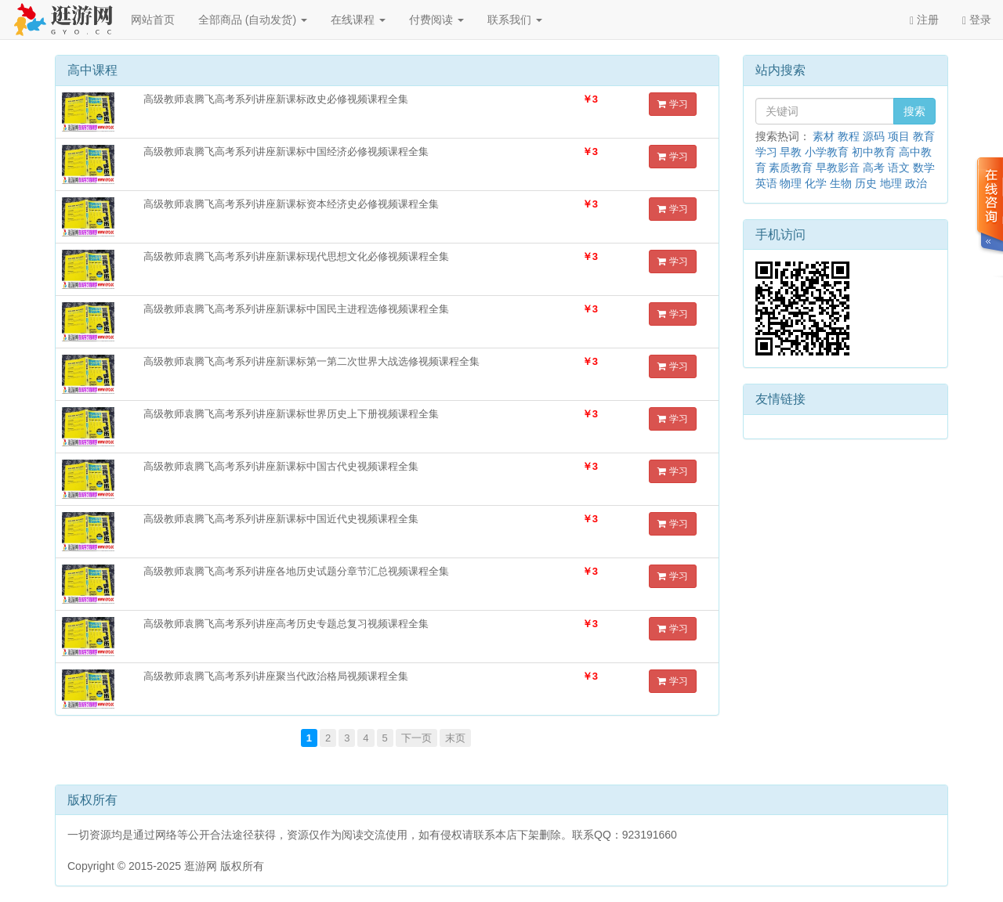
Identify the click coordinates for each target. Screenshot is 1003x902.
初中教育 (874, 152)
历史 (866, 183)
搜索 (914, 111)
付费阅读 (436, 19)
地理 (891, 183)
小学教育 (827, 152)
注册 (924, 20)
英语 (766, 183)
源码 (874, 136)
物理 (791, 183)
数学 (924, 167)
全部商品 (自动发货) (252, 19)
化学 (816, 183)
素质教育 (791, 167)
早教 (791, 152)
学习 (672, 104)
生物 (841, 183)
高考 (874, 167)
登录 (976, 20)
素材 (824, 136)
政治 (916, 183)
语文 (899, 167)
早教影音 (838, 167)
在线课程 (358, 19)
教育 (924, 136)
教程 (849, 136)
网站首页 (153, 19)
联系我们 (514, 19)
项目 (899, 136)
